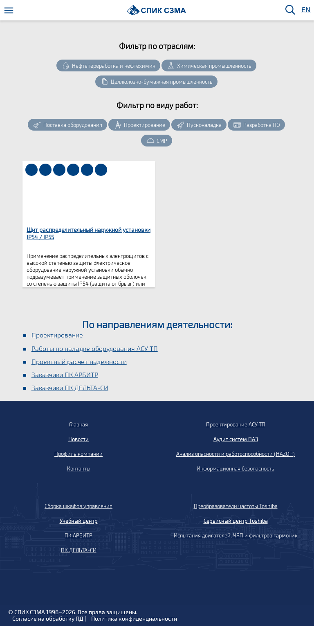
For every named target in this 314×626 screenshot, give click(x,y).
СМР (162, 141)
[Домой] (156, 10)
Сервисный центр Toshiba (236, 520)
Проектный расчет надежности (79, 361)
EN (305, 10)
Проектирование (144, 125)
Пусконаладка (204, 125)
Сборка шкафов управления (78, 506)
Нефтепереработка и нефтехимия (113, 65)
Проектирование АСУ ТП (235, 424)
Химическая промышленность (214, 65)
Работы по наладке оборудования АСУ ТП (94, 348)
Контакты (78, 468)
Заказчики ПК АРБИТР (64, 374)
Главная (78, 424)
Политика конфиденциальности (134, 618)
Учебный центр (79, 520)
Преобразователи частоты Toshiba (236, 506)
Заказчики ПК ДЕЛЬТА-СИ (69, 387)
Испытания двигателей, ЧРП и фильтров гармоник (236, 535)
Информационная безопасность (235, 468)
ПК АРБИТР (78, 535)
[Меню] (8, 10)
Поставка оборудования (72, 125)
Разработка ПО (261, 125)
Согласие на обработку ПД (47, 618)
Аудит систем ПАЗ (235, 439)
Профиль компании (78, 454)
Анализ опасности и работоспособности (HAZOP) (235, 454)
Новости (78, 439)
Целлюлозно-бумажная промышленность (162, 81)
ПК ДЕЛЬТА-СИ (78, 550)
